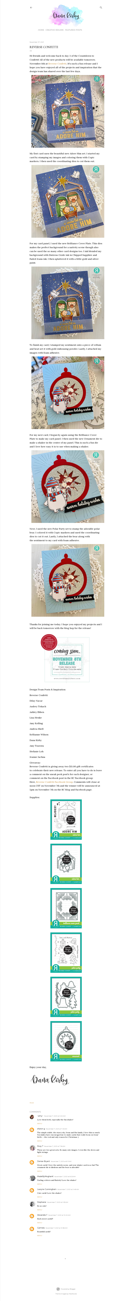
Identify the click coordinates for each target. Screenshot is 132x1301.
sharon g (41, 1129)
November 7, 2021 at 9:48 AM (68, 1189)
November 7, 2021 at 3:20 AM (55, 1116)
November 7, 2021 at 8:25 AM (65, 1176)
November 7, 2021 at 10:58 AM (56, 1228)
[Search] (101, 7)
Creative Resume (54, 30)
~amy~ (40, 1116)
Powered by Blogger (66, 1289)
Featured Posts (72, 30)
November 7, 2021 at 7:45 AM (56, 1129)
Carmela (41, 1228)
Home (40, 30)
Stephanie (41, 1202)
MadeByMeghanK (45, 1176)
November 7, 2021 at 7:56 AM (54, 1146)
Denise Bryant (43, 1161)
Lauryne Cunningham (46, 1189)
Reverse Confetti (57, 63)
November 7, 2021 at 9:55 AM (57, 1202)
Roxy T (40, 1146)
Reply (39, 1123)
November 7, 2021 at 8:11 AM (61, 1161)
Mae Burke (73, 1294)
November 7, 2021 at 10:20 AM (59, 1215)
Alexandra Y (42, 1215)
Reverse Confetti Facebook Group (54, 781)
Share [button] (32, 1103)
